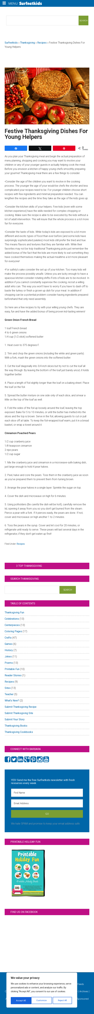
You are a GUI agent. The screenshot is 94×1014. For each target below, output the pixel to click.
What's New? (12, 700)
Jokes (8, 656)
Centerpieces (12, 625)
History (9, 650)
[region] (41, 991)
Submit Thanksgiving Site (19, 713)
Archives (83, 991)
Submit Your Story (15, 719)
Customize (21, 1000)
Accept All (63, 1000)
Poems (9, 662)
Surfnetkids (11, 42)
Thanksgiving (27, 42)
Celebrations (12, 618)
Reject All (42, 1000)
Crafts (8, 637)
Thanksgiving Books (16, 725)
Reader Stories (13, 675)
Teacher (9, 694)
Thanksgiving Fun (14, 612)
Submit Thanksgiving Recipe (20, 706)
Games (9, 643)
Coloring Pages (13, 631)
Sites (8, 687)
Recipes (42, 42)
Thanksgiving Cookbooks (19, 732)
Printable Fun (12, 669)
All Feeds (77, 984)
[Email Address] (47, 803)
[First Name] (47, 793)
